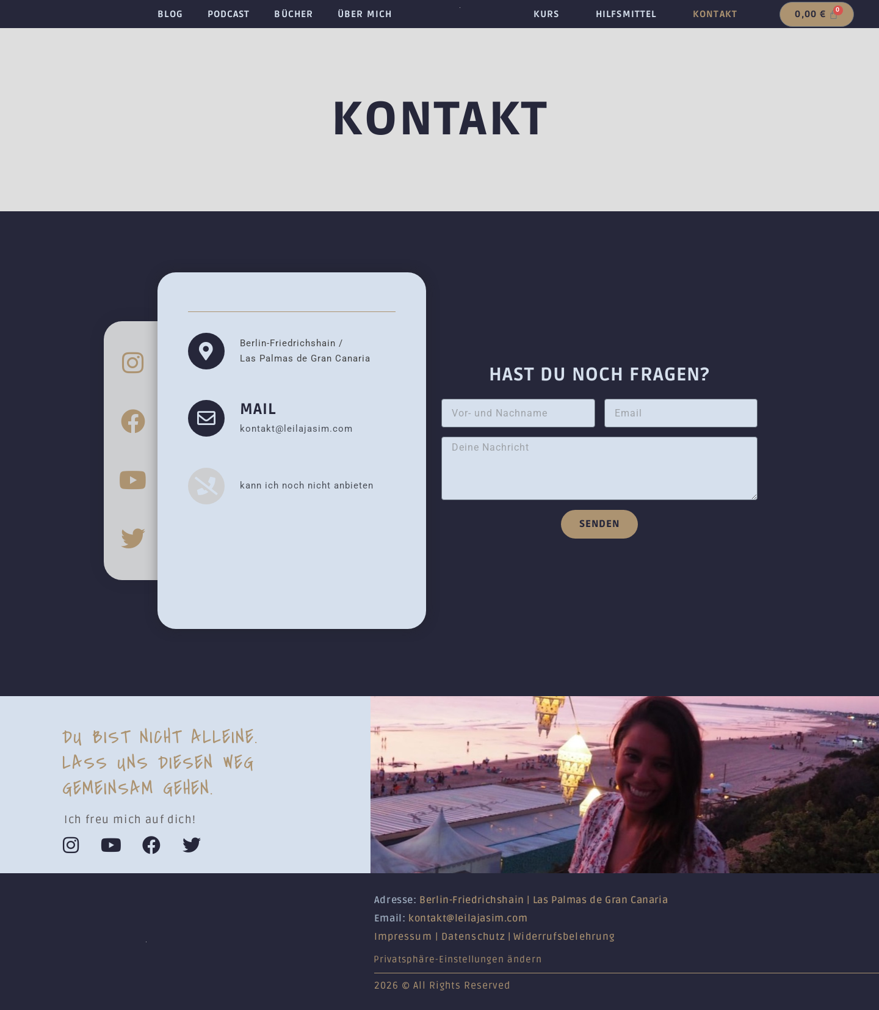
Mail (258, 409)
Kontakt (715, 14)
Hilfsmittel (626, 14)
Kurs (546, 14)
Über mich (365, 14)
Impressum (403, 937)
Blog (170, 14)
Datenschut (470, 937)
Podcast (229, 14)
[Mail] (206, 418)
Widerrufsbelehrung (564, 937)
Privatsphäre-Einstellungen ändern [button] (458, 959)
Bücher (293, 14)
